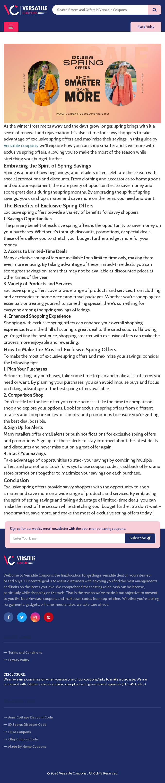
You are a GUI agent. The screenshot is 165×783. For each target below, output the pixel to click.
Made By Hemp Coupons (25, 746)
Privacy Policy (16, 660)
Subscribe (140, 538)
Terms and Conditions (23, 652)
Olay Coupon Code (21, 739)
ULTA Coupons (17, 732)
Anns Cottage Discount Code (28, 717)
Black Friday (146, 27)
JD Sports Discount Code (25, 724)
